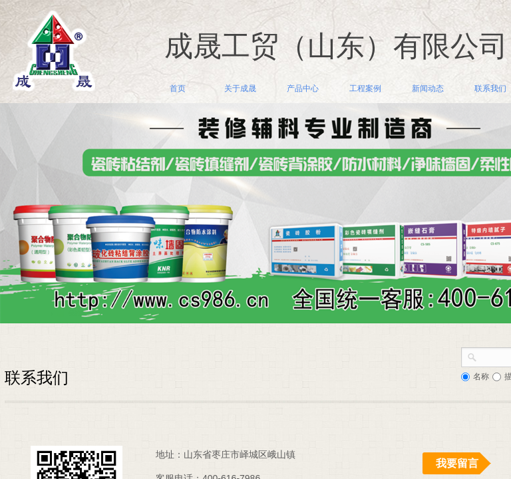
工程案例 (365, 88)
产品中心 (303, 88)
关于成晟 (240, 88)
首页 (178, 88)
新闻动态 (428, 88)
